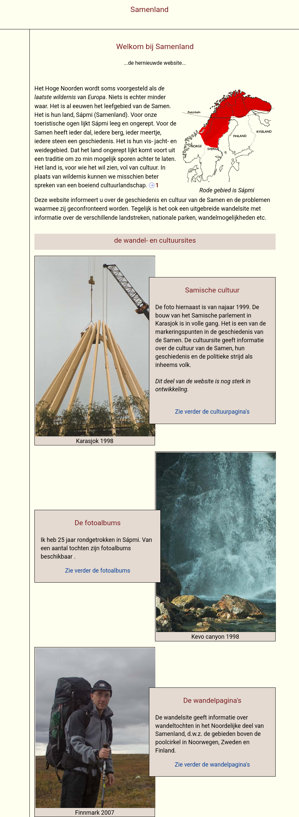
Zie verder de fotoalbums (97, 570)
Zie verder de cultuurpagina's (212, 411)
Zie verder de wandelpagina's (212, 764)
